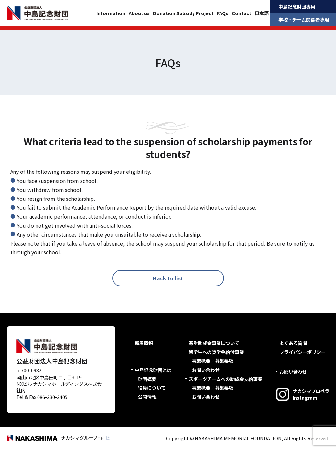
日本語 (262, 13)
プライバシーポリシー (302, 351)
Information (110, 13)
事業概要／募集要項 (212, 360)
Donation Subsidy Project (183, 13)
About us (139, 13)
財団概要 (147, 378)
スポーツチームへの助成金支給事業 (225, 378)
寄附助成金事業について (214, 342)
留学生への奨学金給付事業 (216, 351)
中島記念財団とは (153, 369)
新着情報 (144, 342)
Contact (241, 13)
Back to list (168, 278)
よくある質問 (293, 342)
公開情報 (147, 396)
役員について (152, 387)
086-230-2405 (52, 396)
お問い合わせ (206, 369)
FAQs (222, 13)
